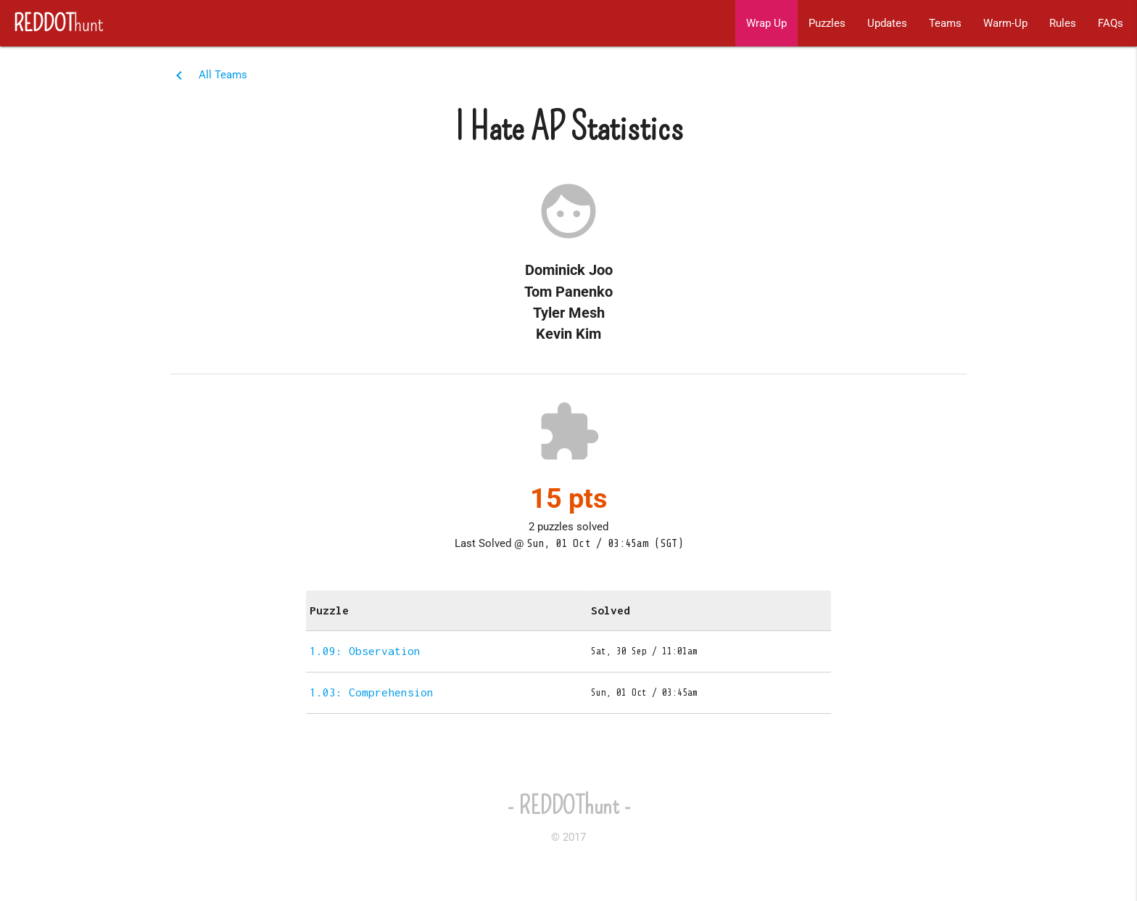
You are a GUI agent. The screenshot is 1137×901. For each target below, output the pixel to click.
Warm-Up (1005, 23)
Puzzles (827, 23)
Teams (945, 23)
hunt (52, 23)
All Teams (223, 74)
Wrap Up (766, 23)
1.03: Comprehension (372, 692)
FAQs (1110, 23)
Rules (1062, 23)
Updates (887, 23)
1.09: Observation (365, 650)
